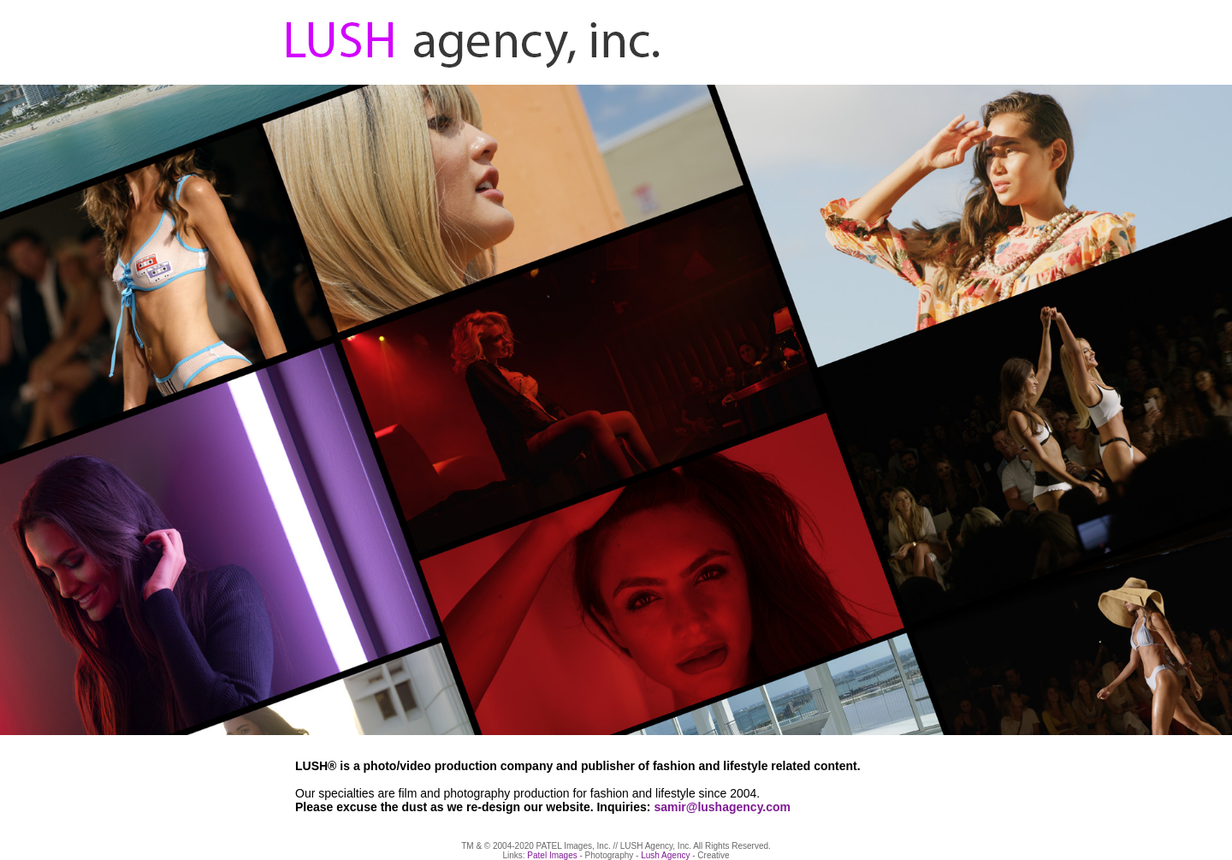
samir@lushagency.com (722, 807)
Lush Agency (665, 855)
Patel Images (552, 855)
